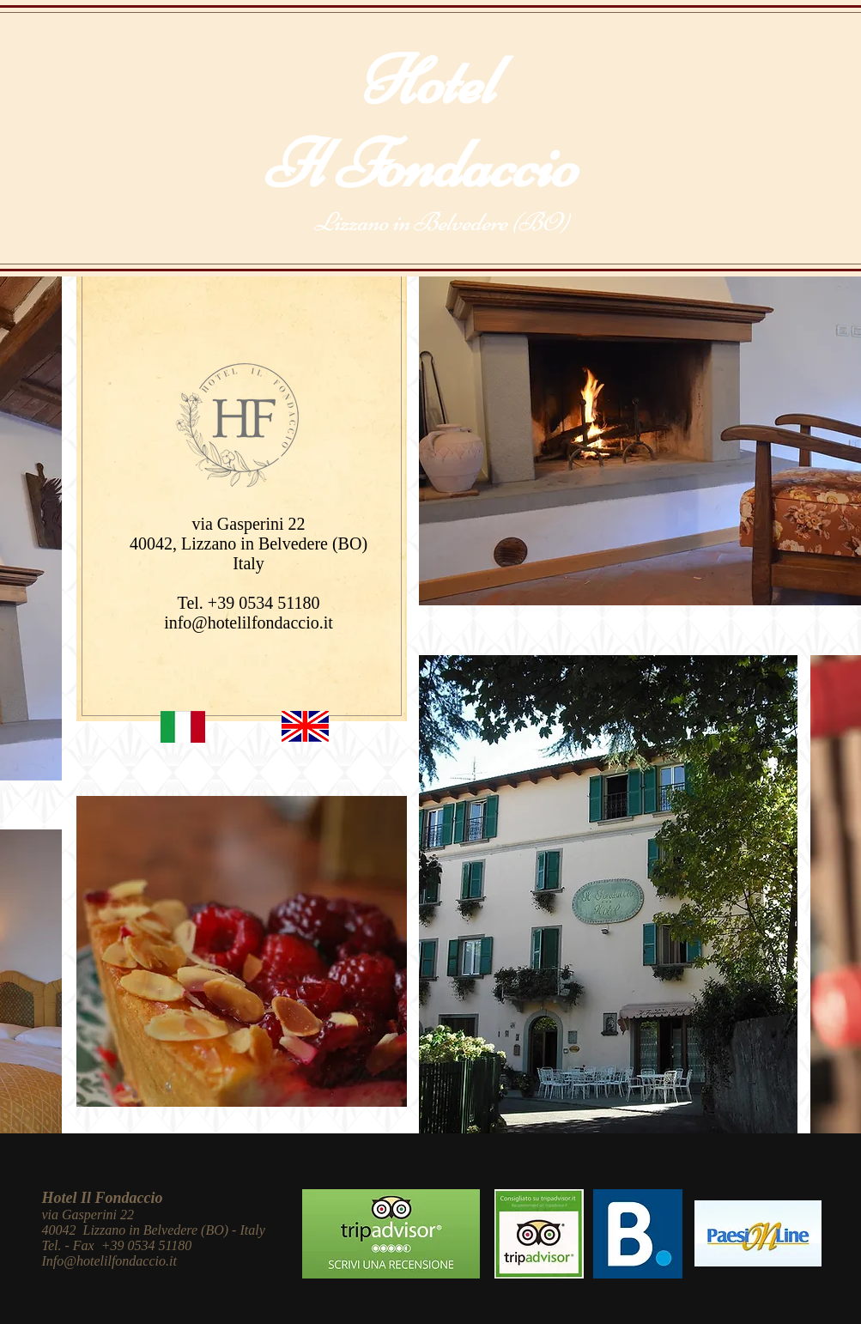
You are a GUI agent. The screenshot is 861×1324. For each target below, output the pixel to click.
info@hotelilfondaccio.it (248, 622)
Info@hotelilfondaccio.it (109, 1261)
